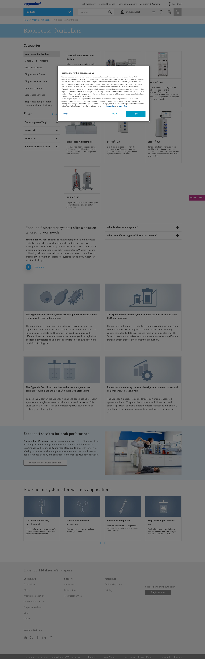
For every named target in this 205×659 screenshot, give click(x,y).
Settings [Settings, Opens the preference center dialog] (65, 114)
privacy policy (109, 106)
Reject (114, 114)
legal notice (122, 106)
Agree (136, 114)
